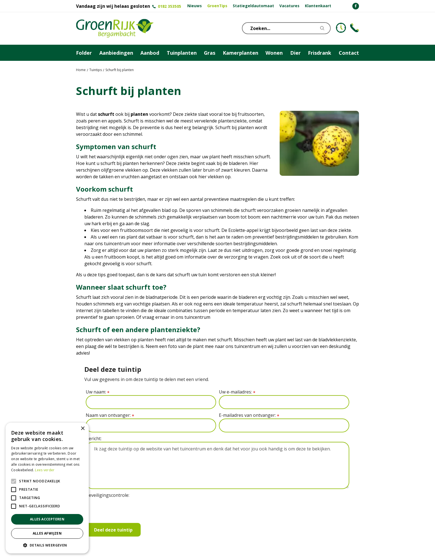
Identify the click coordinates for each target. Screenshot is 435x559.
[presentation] (128, 509)
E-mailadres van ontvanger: (249, 415)
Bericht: (94, 438)
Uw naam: (98, 392)
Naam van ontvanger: (110, 415)
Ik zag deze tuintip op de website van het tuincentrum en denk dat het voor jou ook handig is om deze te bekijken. (217, 465)
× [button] (82, 429)
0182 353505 (169, 6)
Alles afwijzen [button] (47, 533)
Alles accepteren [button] (47, 519)
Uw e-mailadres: (237, 392)
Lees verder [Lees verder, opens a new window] (44, 470)
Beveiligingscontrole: (107, 495)
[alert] (47, 488)
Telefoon (354, 27)
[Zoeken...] (291, 28)
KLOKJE (341, 27)
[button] (47, 545)
